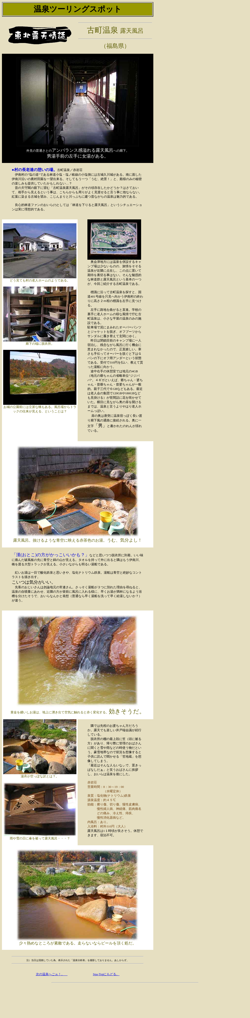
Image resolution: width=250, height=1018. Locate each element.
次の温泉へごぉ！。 (52, 974)
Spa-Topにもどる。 (106, 974)
